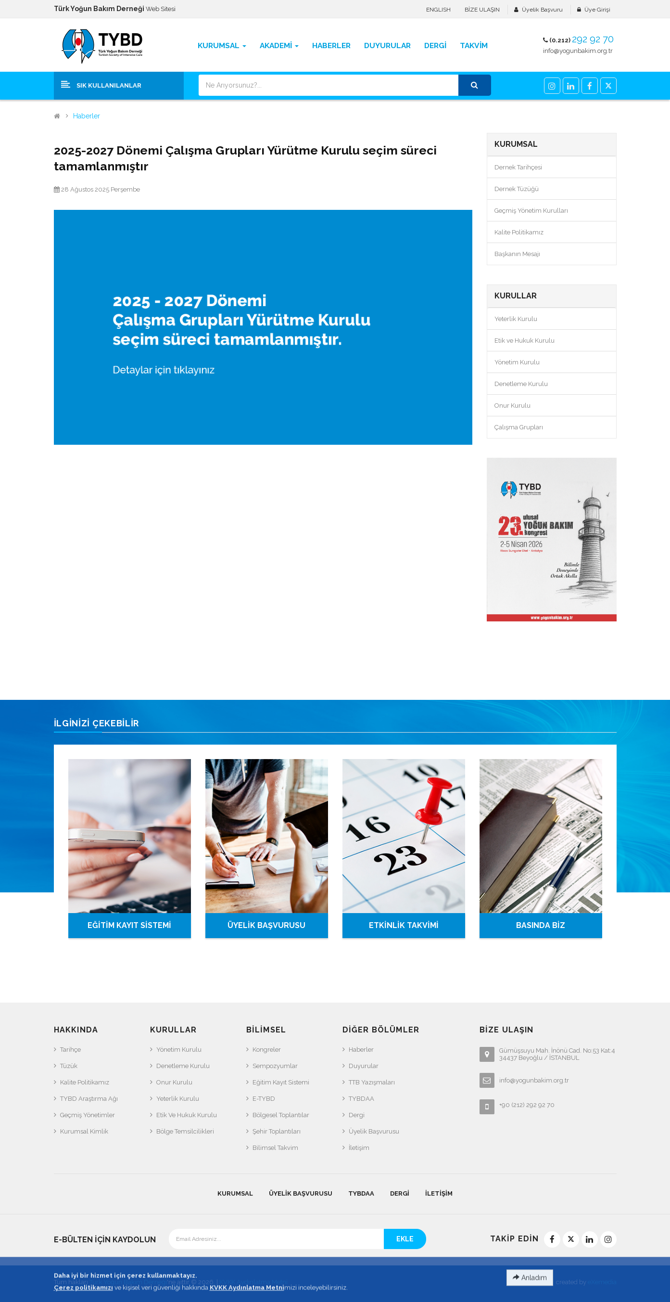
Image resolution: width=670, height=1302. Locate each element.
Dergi (357, 1115)
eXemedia (602, 1282)
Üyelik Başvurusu (374, 1131)
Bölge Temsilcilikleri (185, 1131)
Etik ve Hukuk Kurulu (524, 340)
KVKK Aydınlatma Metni (253, 1282)
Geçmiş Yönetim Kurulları (531, 210)
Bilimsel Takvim (275, 1147)
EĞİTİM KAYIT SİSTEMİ (129, 925)
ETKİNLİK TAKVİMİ (404, 925)
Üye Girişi (597, 9)
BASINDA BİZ (540, 925)
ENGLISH (438, 9)
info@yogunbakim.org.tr (578, 50)
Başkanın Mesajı (517, 254)
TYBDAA (361, 1098)
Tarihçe (70, 1049)
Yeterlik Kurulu (515, 318)
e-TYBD (264, 1098)
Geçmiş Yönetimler (87, 1115)
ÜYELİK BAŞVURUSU (266, 925)
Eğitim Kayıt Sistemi (281, 1082)
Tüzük (68, 1066)
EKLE (405, 1239)
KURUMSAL (235, 1193)
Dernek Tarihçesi (518, 167)
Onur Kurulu (512, 405)
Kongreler (267, 1049)
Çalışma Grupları (518, 427)
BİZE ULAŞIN (482, 9)
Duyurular (364, 1066)
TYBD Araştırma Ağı (89, 1098)
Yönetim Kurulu (517, 362)
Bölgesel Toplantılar (281, 1115)
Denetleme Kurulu (521, 383)
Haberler (86, 116)
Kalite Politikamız (519, 232)
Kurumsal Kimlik (84, 1131)
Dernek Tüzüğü (516, 189)
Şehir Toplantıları (277, 1131)
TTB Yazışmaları (372, 1082)
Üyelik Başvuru (542, 9)
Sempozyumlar (275, 1066)
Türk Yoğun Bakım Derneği (128, 1282)
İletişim (359, 1147)
